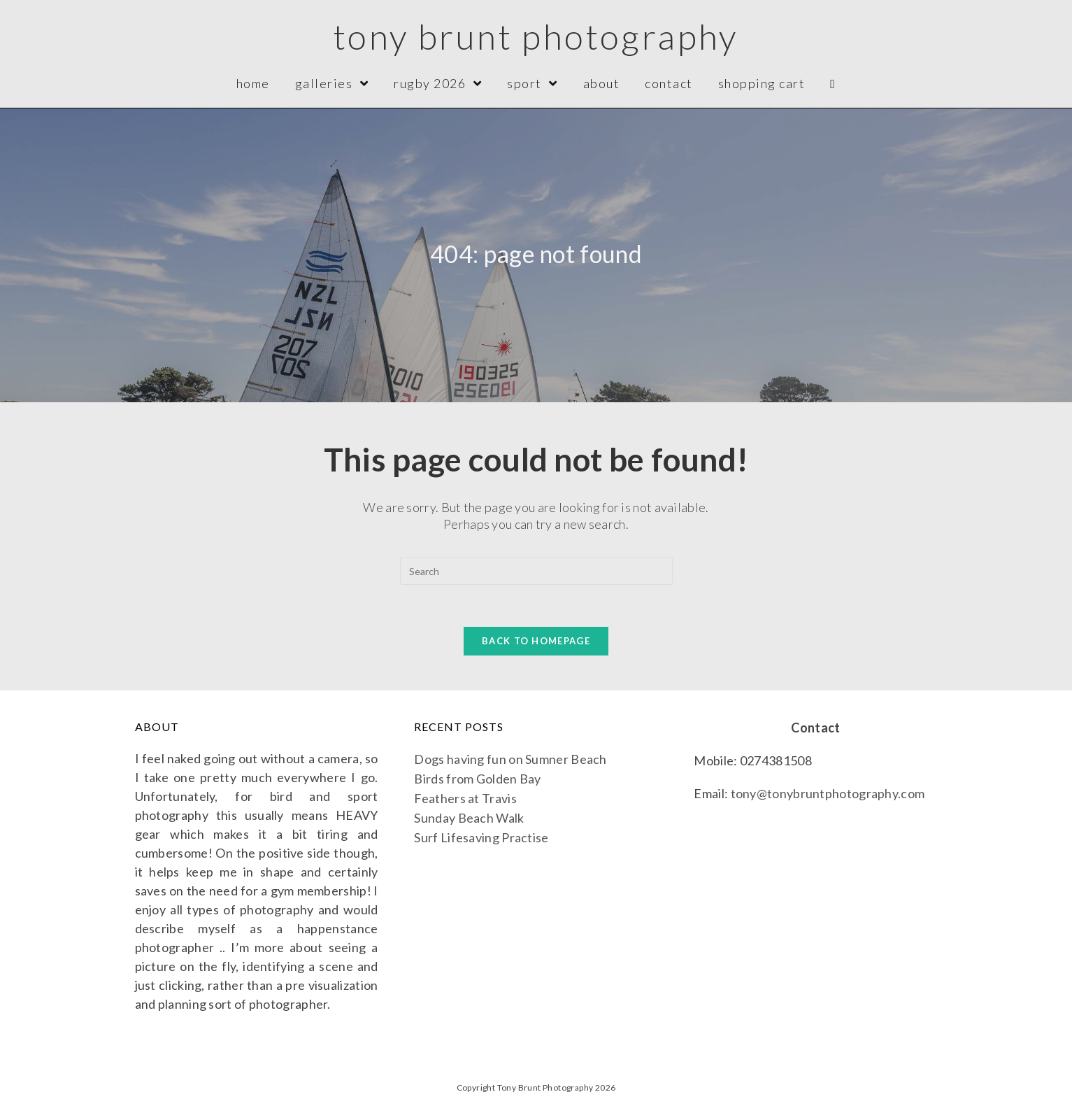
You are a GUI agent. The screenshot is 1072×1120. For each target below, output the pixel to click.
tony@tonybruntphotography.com (828, 793)
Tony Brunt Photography (536, 36)
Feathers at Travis (465, 798)
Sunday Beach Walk (469, 817)
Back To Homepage (536, 640)
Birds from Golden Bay (477, 778)
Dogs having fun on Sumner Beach (510, 759)
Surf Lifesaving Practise (481, 837)
